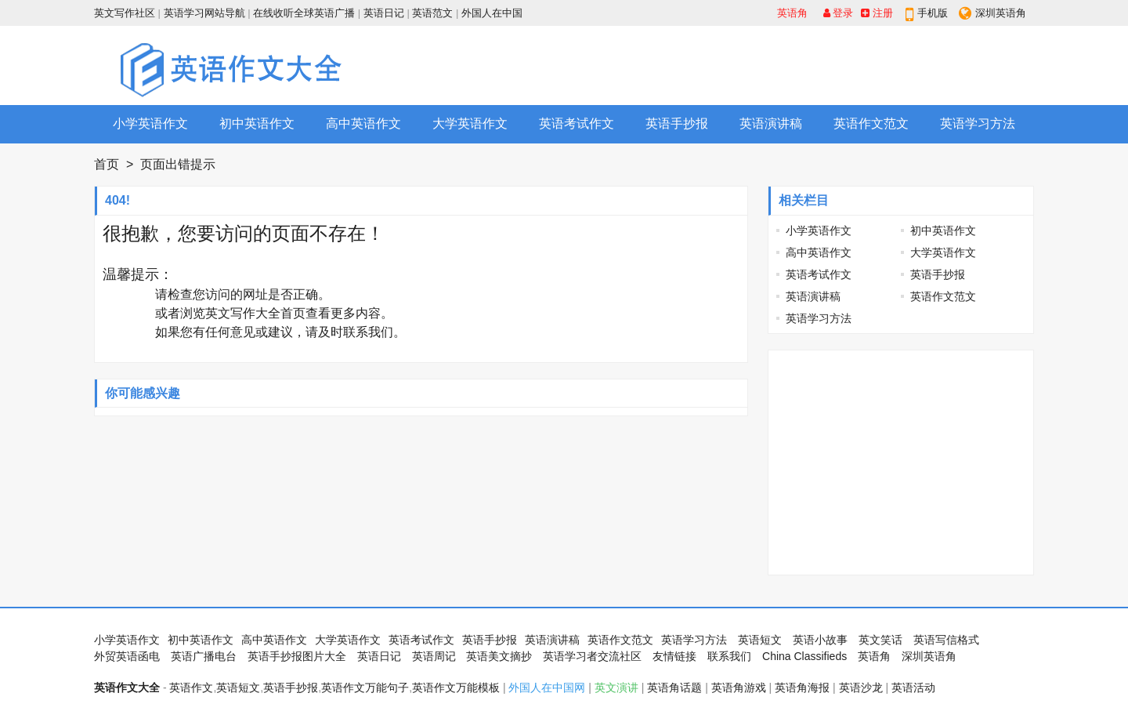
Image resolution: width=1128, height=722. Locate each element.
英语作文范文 (871, 123)
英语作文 (191, 687)
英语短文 (760, 639)
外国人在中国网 (546, 687)
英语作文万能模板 (456, 687)
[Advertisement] (749, 65)
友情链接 (674, 656)
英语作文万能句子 (365, 687)
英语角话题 (674, 687)
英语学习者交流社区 (592, 656)
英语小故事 (820, 639)
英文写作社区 (124, 13)
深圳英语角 (1000, 13)
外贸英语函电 (127, 656)
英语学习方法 (977, 123)
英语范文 (432, 13)
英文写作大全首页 (255, 313)
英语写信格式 (946, 639)
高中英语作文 (363, 123)
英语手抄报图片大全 (297, 656)
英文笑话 (880, 639)
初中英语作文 (257, 123)
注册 (877, 13)
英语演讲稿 (770, 123)
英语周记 (434, 656)
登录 (838, 13)
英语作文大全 (127, 687)
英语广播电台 (204, 656)
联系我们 (368, 332)
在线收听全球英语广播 (304, 13)
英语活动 (913, 687)
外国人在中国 (491, 13)
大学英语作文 (470, 123)
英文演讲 (616, 687)
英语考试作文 (576, 123)
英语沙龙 (861, 687)
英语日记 (383, 13)
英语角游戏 (738, 687)
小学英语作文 (150, 123)
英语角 (792, 13)
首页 (106, 164)
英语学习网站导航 (204, 13)
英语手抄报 (676, 123)
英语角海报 (802, 687)
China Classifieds (804, 656)
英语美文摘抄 (499, 656)
